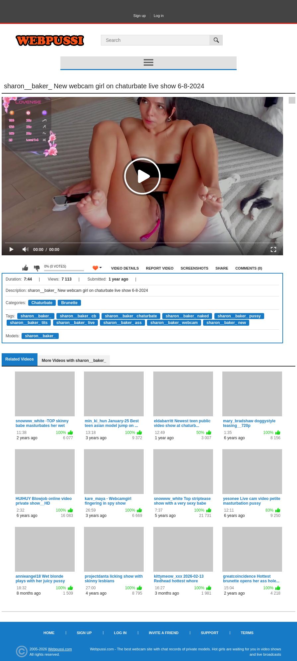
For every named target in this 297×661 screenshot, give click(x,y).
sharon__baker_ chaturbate (131, 316)
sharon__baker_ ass (122, 322)
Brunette (69, 302)
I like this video (25, 268)
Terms (247, 633)
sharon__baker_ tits (28, 322)
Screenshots (194, 268)
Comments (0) (248, 268)
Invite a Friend (164, 633)
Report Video (160, 268)
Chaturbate (42, 302)
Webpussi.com (60, 649)
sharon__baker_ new (226, 322)
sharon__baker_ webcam (174, 322)
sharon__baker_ (36, 316)
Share (221, 268)
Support (209, 633)
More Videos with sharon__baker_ (74, 360)
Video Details (125, 268)
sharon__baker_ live (75, 322)
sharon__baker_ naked (187, 316)
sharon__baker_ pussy (239, 316)
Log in (159, 16)
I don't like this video (36, 268)
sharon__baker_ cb (78, 316)
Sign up (139, 16)
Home (48, 633)
